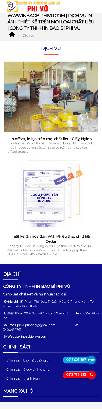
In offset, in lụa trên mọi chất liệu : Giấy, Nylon (51, 139)
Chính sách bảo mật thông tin (28, 360)
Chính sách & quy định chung (28, 370)
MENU (90, 6)
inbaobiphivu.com (34, 336)
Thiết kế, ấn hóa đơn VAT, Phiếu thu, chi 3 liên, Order (51, 239)
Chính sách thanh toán (23, 378)
